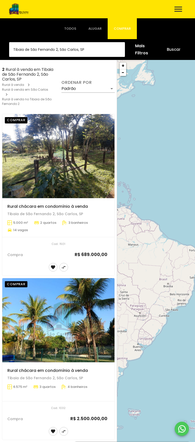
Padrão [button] (68, 88)
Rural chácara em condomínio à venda (47, 206)
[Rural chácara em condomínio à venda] (58, 156)
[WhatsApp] (182, 429)
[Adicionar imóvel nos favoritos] (53, 267)
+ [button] (123, 65)
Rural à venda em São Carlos (25, 89)
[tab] (70, 28)
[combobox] (67, 49)
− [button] (123, 72)
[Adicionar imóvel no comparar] (63, 267)
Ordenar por (76, 83)
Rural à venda (13, 85)
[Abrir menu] (178, 9)
